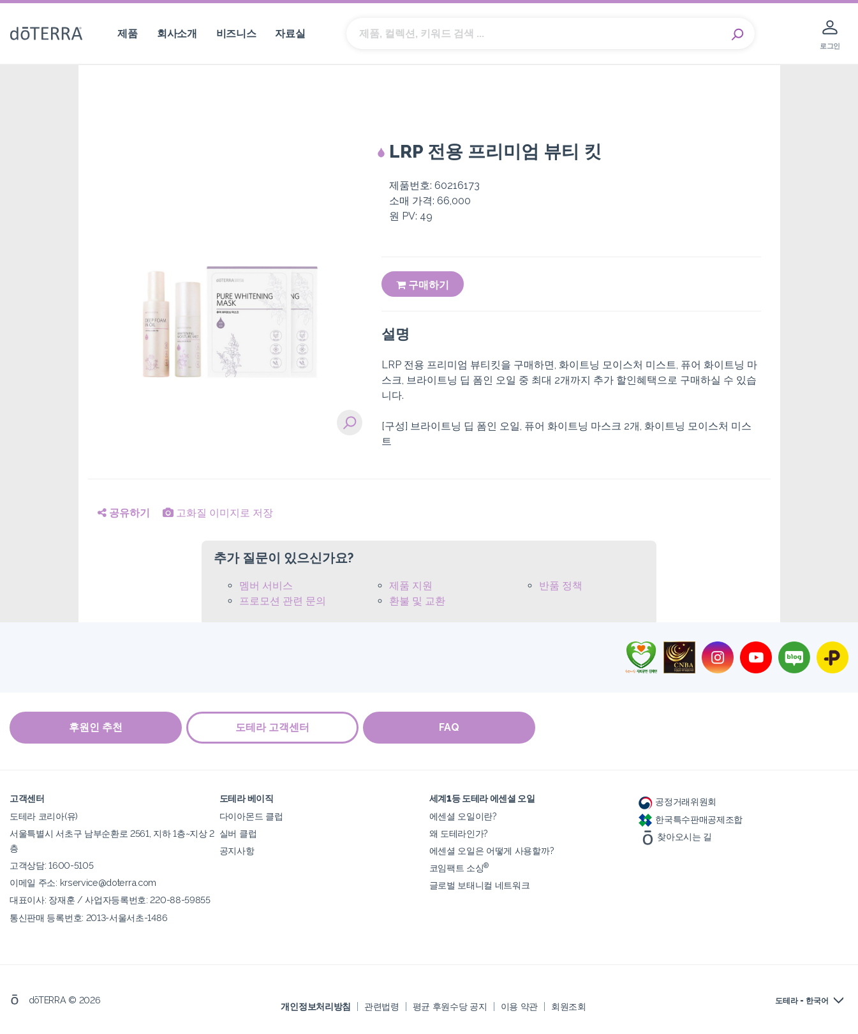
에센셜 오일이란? (463, 815)
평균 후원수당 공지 (450, 1005)
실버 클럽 (237, 832)
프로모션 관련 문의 (282, 601)
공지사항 (237, 849)
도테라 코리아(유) (44, 815)
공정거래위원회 (677, 800)
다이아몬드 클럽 (251, 815)
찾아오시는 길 (675, 835)
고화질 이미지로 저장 (218, 513)
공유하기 (124, 513)
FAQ (453, 727)
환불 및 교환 (417, 601)
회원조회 (568, 1005)
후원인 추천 (95, 727)
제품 (127, 33)
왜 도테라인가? (459, 832)
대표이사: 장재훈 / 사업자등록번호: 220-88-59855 (110, 899)
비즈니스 (236, 33)
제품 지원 (411, 586)
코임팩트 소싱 (459, 867)
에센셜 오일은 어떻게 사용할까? (491, 849)
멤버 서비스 (266, 586)
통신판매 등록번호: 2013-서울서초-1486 (88, 916)
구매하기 (422, 285)
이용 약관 (519, 1005)
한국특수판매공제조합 (691, 818)
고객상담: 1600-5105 (51, 864)
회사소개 (177, 33)
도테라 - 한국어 (802, 1000)
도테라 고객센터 (274, 727)
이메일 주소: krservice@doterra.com (83, 881)
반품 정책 (560, 586)
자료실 (290, 33)
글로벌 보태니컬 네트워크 (479, 884)
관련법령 (381, 1005)
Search (739, 34)
